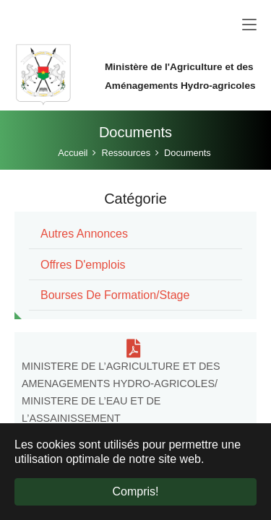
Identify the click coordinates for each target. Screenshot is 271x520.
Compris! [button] (135, 491)
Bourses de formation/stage (114, 295)
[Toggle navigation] (249, 25)
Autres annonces (84, 234)
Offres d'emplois (82, 265)
